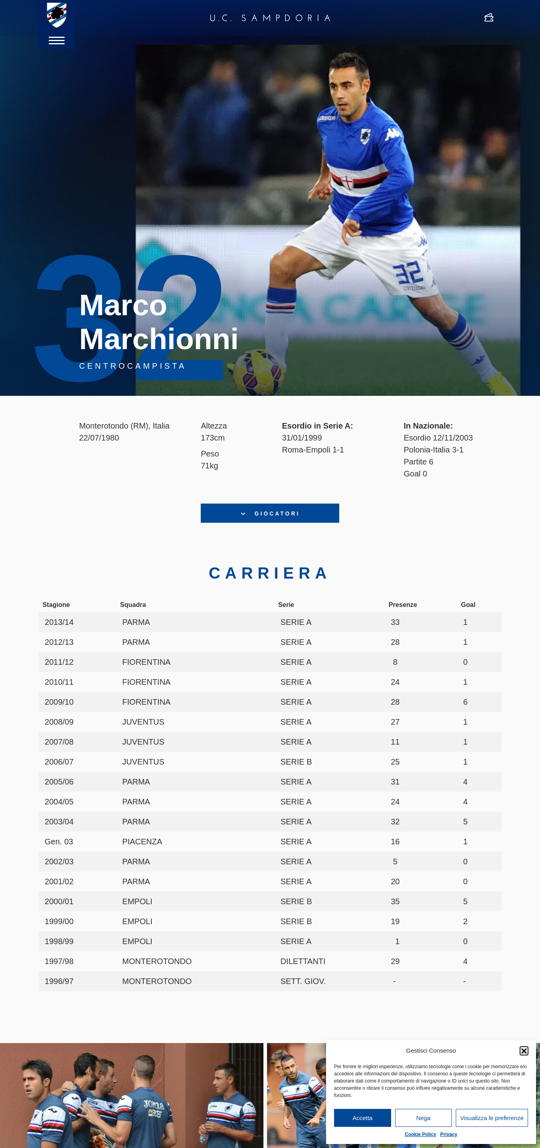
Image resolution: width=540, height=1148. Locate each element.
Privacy (448, 1134)
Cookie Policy (420, 1134)
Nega (423, 1117)
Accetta (362, 1117)
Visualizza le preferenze (492, 1117)
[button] (524, 1051)
